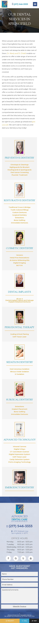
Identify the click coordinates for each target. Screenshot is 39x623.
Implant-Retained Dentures (20, 302)
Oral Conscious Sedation (19, 369)
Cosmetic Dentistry (19, 248)
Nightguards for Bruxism (19, 167)
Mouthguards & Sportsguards (19, 170)
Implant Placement (19, 409)
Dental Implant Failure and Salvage (20, 300)
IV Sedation (19, 374)
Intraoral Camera (19, 446)
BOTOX (19, 265)
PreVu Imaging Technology (19, 462)
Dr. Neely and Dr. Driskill (16, 53)
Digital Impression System (19, 454)
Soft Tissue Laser (19, 337)
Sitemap (29, 615)
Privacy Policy (31, 616)
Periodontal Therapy (19, 327)
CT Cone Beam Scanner (19, 452)
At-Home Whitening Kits (19, 260)
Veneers (19, 255)
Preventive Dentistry (19, 158)
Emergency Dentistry (19, 487)
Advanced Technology (20, 440)
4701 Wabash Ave (19, 532)
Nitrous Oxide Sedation (19, 372)
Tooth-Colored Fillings (19, 210)
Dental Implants (19, 292)
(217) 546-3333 (20, 4)
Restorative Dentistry (19, 200)
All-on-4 (19, 299)
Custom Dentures (19, 212)
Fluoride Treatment (19, 175)
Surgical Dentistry (19, 215)
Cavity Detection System (19, 459)
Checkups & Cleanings (19, 165)
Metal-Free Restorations (19, 258)
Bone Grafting (19, 220)
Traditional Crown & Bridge (19, 207)
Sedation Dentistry (19, 362)
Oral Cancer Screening (20, 172)
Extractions (19, 218)
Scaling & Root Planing (19, 334)
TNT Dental (24, 616)
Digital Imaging (19, 263)
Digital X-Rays (19, 449)
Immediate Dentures (19, 223)
